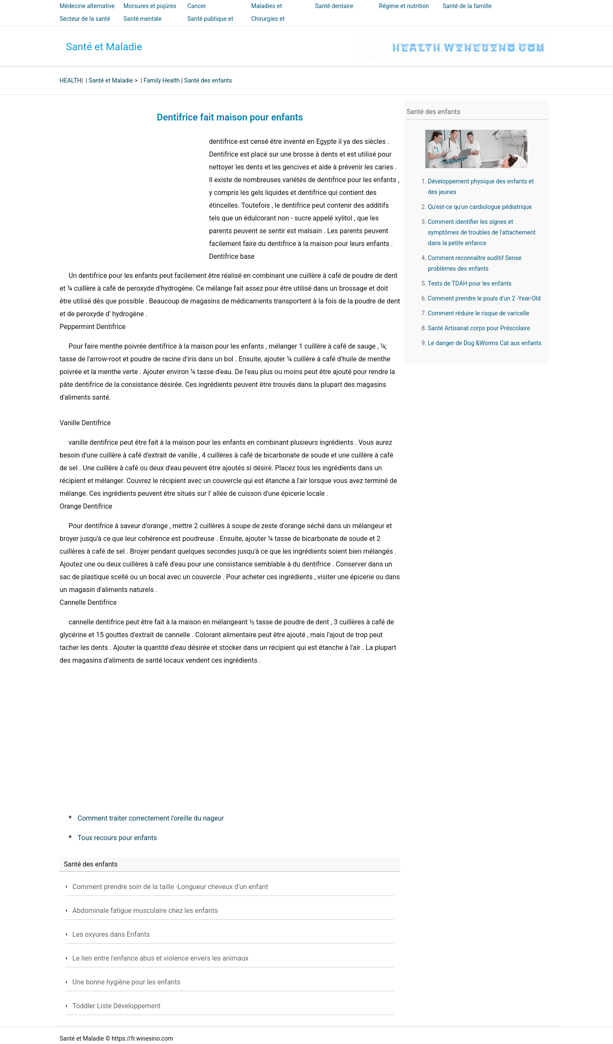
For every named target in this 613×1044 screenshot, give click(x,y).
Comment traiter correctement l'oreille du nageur (150, 818)
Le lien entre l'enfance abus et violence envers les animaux (160, 958)
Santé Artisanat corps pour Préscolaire (479, 328)
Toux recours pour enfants (117, 838)
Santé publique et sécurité (210, 24)
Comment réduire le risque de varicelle (478, 313)
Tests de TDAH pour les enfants (470, 283)
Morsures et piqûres (149, 6)
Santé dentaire (334, 6)
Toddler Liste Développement (116, 1006)
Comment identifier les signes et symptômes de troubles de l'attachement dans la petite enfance (482, 232)
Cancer (196, 6)
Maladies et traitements (266, 12)
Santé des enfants (208, 80)
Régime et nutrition (404, 6)
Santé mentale (142, 18)
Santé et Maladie (104, 47)
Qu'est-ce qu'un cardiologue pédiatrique (480, 206)
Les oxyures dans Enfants (111, 934)
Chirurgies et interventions (268, 24)
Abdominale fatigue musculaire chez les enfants (145, 911)
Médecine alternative (87, 6)
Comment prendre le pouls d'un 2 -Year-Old (484, 298)
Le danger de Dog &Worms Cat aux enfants (484, 343)
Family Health (161, 80)
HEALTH (70, 80)
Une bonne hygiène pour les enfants (126, 982)
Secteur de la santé (85, 18)
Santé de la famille (467, 6)
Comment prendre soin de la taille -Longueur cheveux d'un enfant (170, 887)
